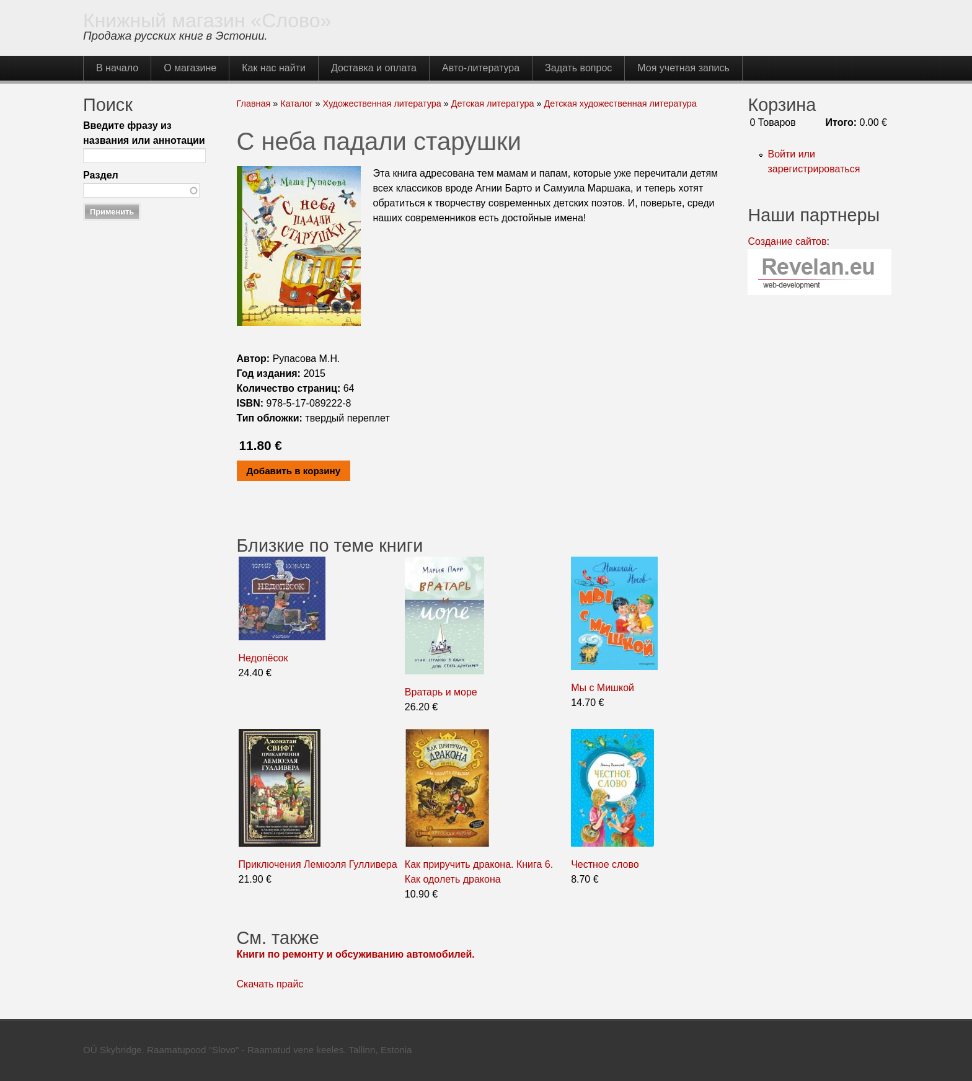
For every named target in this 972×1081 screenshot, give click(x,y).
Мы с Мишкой (602, 687)
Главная (254, 103)
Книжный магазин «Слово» (207, 20)
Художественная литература (382, 103)
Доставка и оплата (374, 68)
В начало (117, 68)
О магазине (190, 68)
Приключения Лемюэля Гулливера (318, 864)
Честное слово (605, 864)
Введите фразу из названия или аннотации (144, 133)
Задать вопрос (578, 68)
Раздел (100, 175)
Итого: (841, 122)
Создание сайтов (787, 241)
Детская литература (492, 103)
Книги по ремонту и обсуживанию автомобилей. (356, 954)
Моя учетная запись (683, 68)
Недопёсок (263, 658)
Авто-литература (480, 68)
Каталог (296, 103)
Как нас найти (274, 68)
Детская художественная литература (620, 103)
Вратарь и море (441, 692)
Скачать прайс (270, 984)
